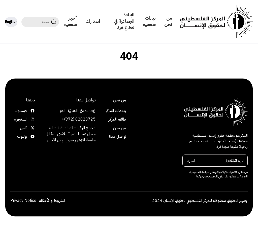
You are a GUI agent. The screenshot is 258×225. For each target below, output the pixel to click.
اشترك (191, 160)
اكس (32, 128)
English (11, 21)
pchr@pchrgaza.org (77, 111)
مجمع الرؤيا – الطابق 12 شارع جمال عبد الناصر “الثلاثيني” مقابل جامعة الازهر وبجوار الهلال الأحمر (70, 134)
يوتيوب (32, 136)
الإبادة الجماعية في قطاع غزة (124, 21)
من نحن (168, 21)
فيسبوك (32, 111)
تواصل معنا (117, 136)
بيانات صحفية (149, 21)
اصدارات (92, 21)
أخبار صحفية (70, 21)
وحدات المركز (116, 111)
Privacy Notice (23, 201)
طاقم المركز (117, 119)
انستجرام (32, 119)
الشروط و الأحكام (52, 201)
